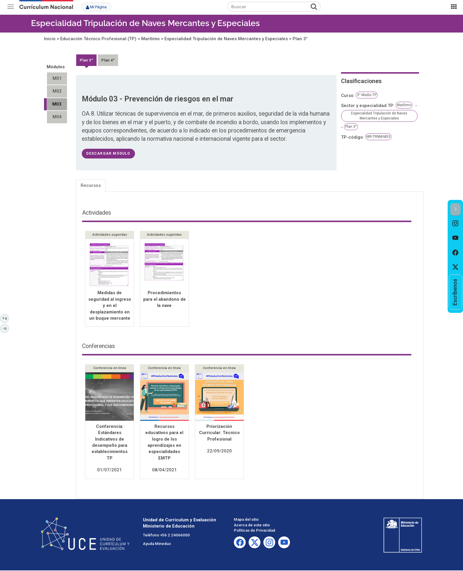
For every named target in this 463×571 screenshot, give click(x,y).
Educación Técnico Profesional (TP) (98, 38)
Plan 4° (108, 60)
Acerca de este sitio (252, 525)
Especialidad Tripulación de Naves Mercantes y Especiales (145, 23)
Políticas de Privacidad (254, 531)
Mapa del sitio (246, 520)
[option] (455, 223)
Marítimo (150, 38)
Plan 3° (300, 38)
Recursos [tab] (91, 185)
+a (5, 318)
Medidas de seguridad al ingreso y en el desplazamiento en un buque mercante (109, 305)
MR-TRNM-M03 (378, 137)
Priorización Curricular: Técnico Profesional (219, 433)
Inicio (50, 38)
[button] (455, 209)
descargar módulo (108, 153)
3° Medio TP (366, 95)
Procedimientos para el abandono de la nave (164, 299)
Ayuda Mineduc (157, 544)
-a (5, 328)
